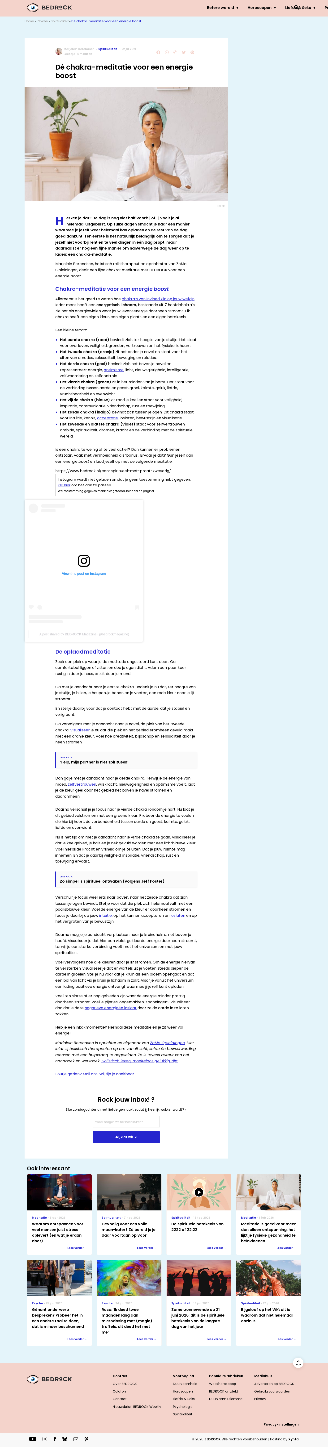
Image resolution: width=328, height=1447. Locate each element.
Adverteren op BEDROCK (274, 1383)
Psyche (246, 7)
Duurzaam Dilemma (225, 1399)
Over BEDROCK (125, 1383)
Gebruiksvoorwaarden (272, 1391)
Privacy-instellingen (281, 1424)
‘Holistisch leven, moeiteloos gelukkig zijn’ (139, 1061)
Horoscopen (174, 7)
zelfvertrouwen (82, 784)
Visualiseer (80, 730)
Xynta (293, 1439)
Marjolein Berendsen (79, 49)
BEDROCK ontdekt (223, 1391)
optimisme (114, 370)
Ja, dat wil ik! (126, 1137)
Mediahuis (263, 1376)
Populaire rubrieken (226, 1376)
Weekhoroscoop (222, 1383)
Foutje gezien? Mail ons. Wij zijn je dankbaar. (95, 1074)
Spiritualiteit (60, 21)
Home (29, 21)
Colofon (119, 1391)
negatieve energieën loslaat (111, 1008)
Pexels (221, 206)
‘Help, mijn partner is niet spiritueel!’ (94, 762)
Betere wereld (134, 7)
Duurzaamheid (185, 1383)
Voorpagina (183, 1376)
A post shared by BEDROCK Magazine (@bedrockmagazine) (84, 634)
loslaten (177, 915)
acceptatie (107, 418)
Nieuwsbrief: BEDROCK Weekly (137, 1406)
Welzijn (273, 7)
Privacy (260, 1399)
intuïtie (105, 915)
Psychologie (183, 1406)
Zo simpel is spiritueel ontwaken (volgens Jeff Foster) (112, 881)
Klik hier (64, 485)
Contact (120, 1376)
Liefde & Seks (212, 7)
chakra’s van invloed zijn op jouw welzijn (158, 299)
